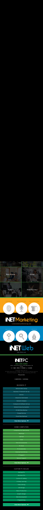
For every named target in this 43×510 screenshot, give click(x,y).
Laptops (21, 436)
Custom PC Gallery (21, 478)
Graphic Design (21, 494)
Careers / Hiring (21, 379)
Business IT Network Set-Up (21, 391)
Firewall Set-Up (21, 413)
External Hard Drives (21, 452)
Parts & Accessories (21, 442)
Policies (21, 375)
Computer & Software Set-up (21, 404)
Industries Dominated (21, 398)
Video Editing (21, 484)
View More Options (20, 421)
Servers (21, 394)
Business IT (21, 385)
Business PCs (21, 475)
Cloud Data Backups (21, 416)
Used (21, 439)
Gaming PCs (21, 472)
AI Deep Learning (21, 481)
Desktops (21, 433)
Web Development (21, 497)
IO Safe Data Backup (21, 410)
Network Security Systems (21, 407)
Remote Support (21, 458)
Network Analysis (22, 401)
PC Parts (21, 446)
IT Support (21, 455)
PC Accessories (21, 449)
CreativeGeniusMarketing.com (21, 323)
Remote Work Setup (21, 388)
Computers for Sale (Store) (21, 430)
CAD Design (21, 487)
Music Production (21, 490)
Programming (21, 500)
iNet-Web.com (21, 352)
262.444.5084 (21, 364)
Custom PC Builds (21, 469)
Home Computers (21, 427)
